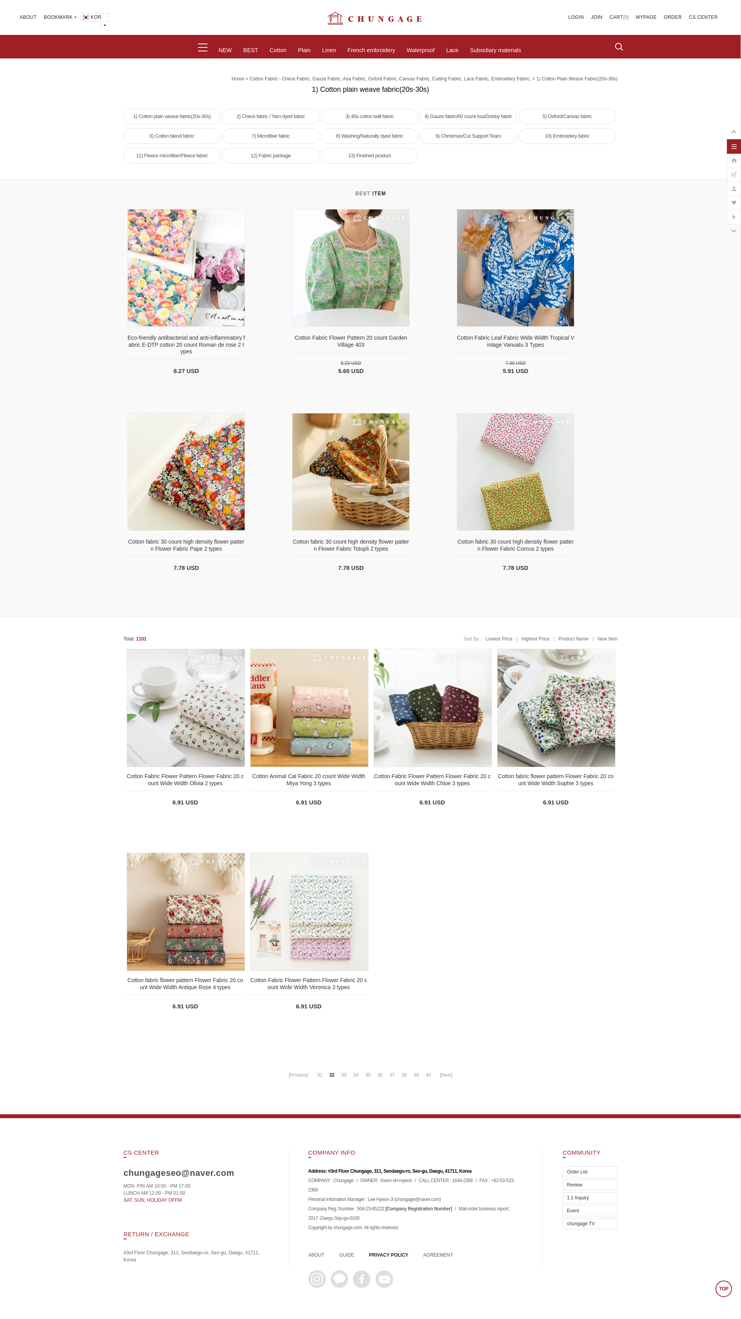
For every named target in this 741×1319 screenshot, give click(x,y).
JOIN (596, 17)
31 (319, 1075)
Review (574, 1185)
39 (416, 1075)
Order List (577, 1172)
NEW (225, 50)
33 (344, 1075)
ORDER (673, 17)
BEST (250, 50)
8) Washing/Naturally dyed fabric (369, 136)
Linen (329, 50)
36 (380, 1075)
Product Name (573, 639)
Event (573, 1210)
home (238, 79)
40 (427, 1075)
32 (331, 1075)
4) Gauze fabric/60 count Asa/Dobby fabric (468, 116)
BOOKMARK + (60, 17)
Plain (304, 50)
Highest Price (535, 639)
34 (355, 1075)
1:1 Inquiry (578, 1198)
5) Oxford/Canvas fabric (567, 116)
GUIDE (346, 1255)
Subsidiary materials (495, 50)
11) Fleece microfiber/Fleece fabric (172, 155)
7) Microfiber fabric (271, 136)
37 (391, 1075)
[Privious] (298, 1075)
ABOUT (28, 17)
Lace (452, 50)
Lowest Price (498, 639)
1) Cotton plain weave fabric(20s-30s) (577, 79)
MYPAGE (646, 17)
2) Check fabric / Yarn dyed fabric (270, 116)
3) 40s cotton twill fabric (369, 116)
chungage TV (581, 1223)
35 (367, 1075)
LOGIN (576, 17)
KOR (91, 17)
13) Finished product (369, 155)
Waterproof (420, 50)
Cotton (278, 50)
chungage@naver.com (417, 1200)
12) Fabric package (271, 155)
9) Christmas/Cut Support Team (468, 136)
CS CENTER (703, 17)
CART (616, 17)
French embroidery (371, 50)
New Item (608, 639)
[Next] (446, 1075)
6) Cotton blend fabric (172, 136)
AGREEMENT (438, 1255)
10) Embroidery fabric (567, 136)
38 (404, 1075)
